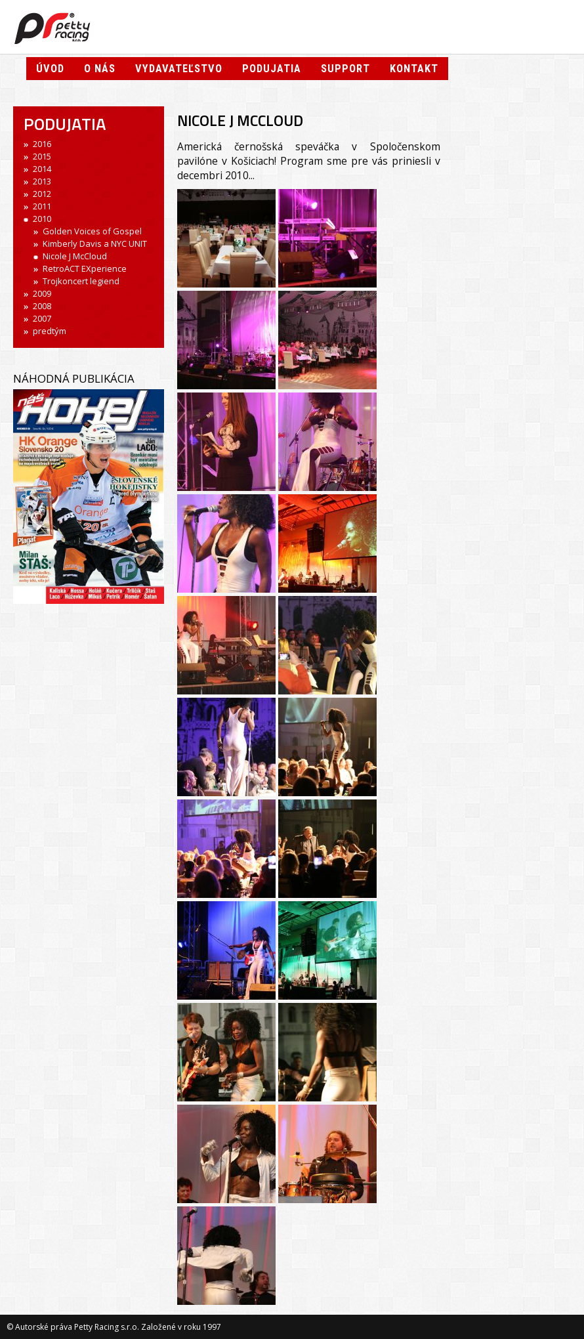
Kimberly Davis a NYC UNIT (95, 243)
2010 (42, 218)
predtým (49, 331)
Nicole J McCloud (75, 256)
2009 (42, 293)
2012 (42, 194)
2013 (42, 181)
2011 (42, 206)
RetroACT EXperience (85, 268)
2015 (42, 156)
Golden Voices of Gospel (92, 231)
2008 (42, 306)
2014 (42, 169)
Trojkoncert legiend (81, 281)
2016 (42, 144)
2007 (42, 318)
